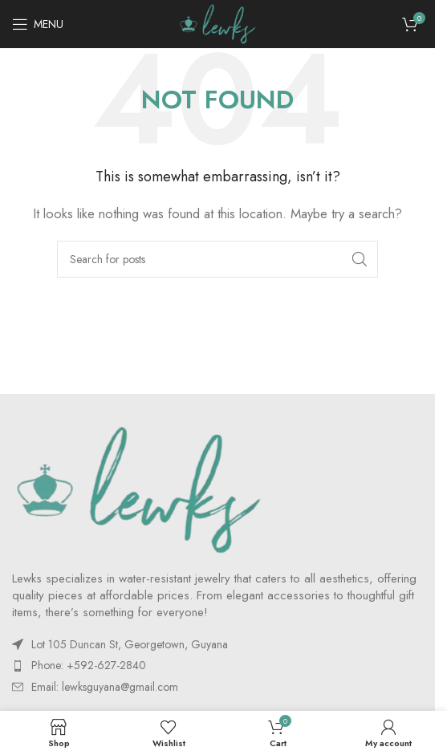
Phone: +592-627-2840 (88, 665)
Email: (104, 687)
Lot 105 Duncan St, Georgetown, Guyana (129, 644)
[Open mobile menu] (37, 24)
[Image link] (138, 488)
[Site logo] (217, 22)
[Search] (217, 259)
